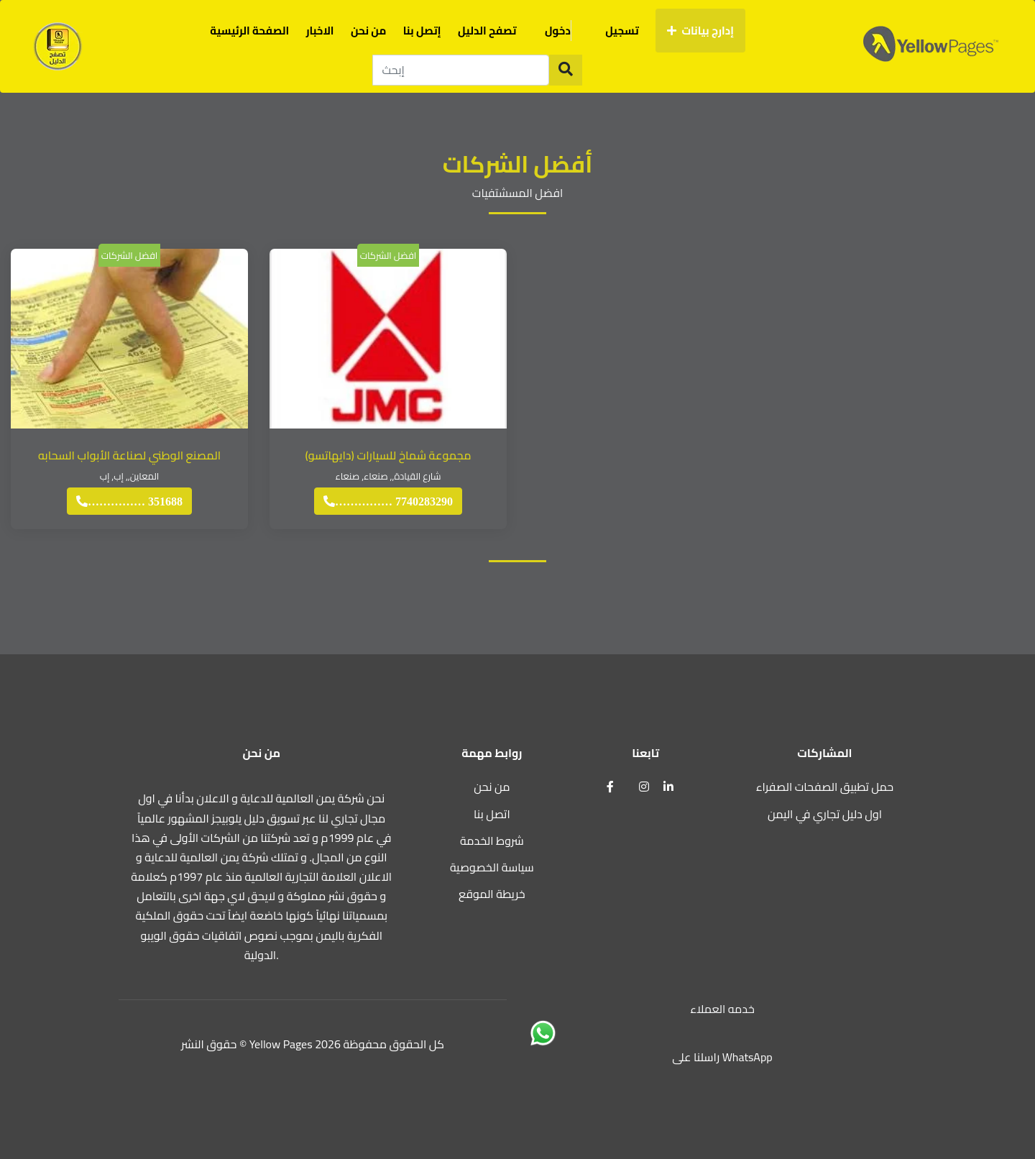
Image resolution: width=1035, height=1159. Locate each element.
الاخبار (320, 30)
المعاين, (143, 476)
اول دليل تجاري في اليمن (825, 814)
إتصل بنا (422, 30)
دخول (567, 30)
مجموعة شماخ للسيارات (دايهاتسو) (388, 455)
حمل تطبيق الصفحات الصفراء (824, 786)
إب (119, 476)
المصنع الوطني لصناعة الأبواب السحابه (129, 455)
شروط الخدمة (492, 840)
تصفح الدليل (487, 30)
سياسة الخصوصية (492, 867)
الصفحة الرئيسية (249, 30)
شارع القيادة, (416, 476)
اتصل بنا (492, 814)
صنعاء (376, 476)
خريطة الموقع (492, 893)
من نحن (368, 30)
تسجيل (621, 30)
